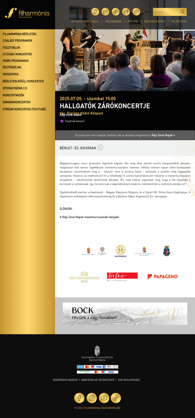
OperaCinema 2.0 (15, 88)
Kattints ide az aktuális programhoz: (141, 135)
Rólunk (133, 21)
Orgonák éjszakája (85, 21)
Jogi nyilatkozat (129, 379)
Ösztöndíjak (12, 67)
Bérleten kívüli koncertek (23, 81)
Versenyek (10, 74)
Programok (113, 21)
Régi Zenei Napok (71, 114)
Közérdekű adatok (65, 379)
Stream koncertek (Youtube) (24, 109)
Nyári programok (16, 61)
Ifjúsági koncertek (17, 54)
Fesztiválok (11, 47)
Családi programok (17, 40)
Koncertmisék (13, 95)
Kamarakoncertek (16, 102)
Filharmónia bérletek (19, 34)
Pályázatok (179, 21)
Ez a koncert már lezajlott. (91, 135)
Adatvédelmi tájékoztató (97, 379)
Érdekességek (154, 21)
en (146, 11)
